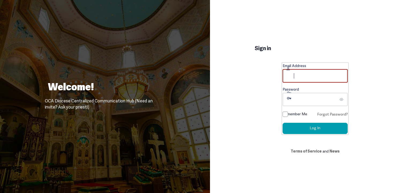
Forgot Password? (332, 114)
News (334, 151)
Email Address (294, 66)
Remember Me (295, 114)
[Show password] (342, 99)
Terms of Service (306, 151)
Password (291, 89)
